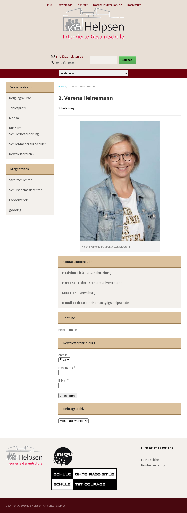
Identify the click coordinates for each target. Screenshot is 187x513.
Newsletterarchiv (21, 154)
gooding (15, 210)
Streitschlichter (20, 180)
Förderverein (18, 200)
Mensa (14, 118)
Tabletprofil (17, 108)
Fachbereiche (150, 460)
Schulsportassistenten (25, 190)
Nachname (66, 368)
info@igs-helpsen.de (69, 56)
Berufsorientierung (153, 465)
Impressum (134, 5)
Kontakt (83, 5)
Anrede (62, 355)
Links (49, 5)
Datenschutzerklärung (107, 5)
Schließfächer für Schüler (27, 144)
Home (62, 86)
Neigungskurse (20, 98)
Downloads (65, 5)
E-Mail (63, 380)
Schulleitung (66, 108)
